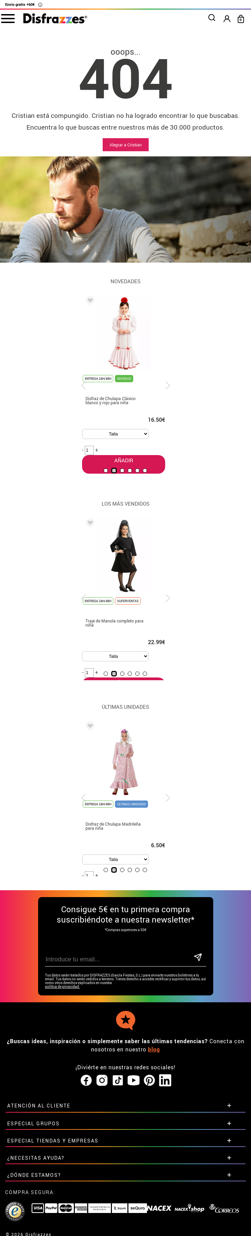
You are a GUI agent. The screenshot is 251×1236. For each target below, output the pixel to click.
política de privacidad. (62, 987)
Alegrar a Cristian (126, 144)
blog (154, 1049)
